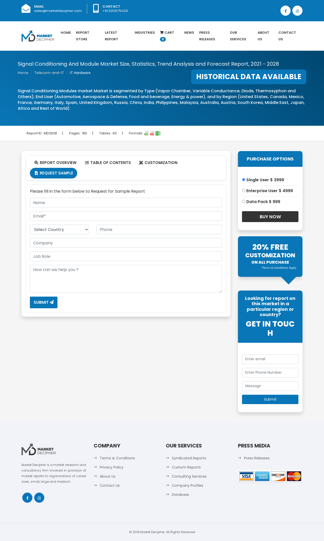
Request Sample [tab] (53, 173)
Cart (167, 36)
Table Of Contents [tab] (108, 162)
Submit (44, 302)
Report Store (82, 36)
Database (180, 494)
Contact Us (287, 36)
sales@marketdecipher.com (58, 10)
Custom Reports (186, 467)
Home (66, 32)
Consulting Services (189, 476)
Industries (145, 32)
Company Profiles (187, 485)
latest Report (111, 36)
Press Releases (207, 36)
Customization (158, 162)
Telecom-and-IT (49, 72)
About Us (263, 36)
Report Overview (55, 162)
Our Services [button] (238, 36)
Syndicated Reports (189, 458)
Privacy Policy (112, 467)
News (189, 32)
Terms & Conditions (117, 458)
